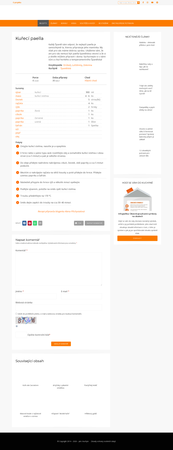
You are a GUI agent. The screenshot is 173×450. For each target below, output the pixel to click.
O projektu (17, 2)
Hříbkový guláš (91, 413)
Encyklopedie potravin (123, 23)
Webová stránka (23, 302)
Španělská (66, 68)
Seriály (64, 23)
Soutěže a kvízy (87, 23)
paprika (19, 110)
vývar (18, 92)
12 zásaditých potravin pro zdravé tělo (145, 153)
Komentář (21, 250)
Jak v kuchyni (84, 441)
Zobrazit (137, 238)
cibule (18, 114)
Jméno (19, 291)
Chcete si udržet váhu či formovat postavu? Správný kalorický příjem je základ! (146, 134)
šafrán (18, 125)
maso (18, 95)
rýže (17, 107)
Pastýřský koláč (90, 385)
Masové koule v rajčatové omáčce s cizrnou (30, 414)
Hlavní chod (91, 80)
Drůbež (67, 65)
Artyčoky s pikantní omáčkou (60, 386)
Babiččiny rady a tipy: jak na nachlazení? (145, 66)
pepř (17, 132)
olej (17, 136)
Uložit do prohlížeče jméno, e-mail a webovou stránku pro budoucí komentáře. (50, 314)
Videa (73, 23)
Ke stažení (103, 23)
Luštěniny (77, 65)
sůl (17, 129)
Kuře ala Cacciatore (30, 385)
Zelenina (87, 65)
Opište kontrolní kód (38, 334)
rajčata (19, 103)
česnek (19, 99)
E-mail (65, 291)
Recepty (43, 23)
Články (54, 23)
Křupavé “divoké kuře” (61, 413)
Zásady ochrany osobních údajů (103, 441)
